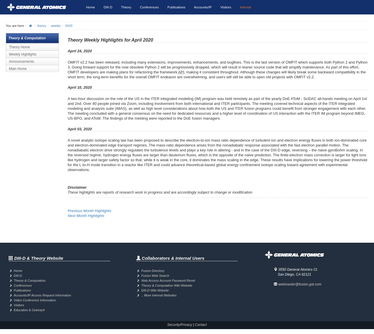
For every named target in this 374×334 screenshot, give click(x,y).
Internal (245, 7)
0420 (68, 25)
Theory (126, 7)
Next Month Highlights (86, 216)
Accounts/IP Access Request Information (42, 295)
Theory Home (19, 47)
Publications (176, 7)
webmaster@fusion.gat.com (299, 284)
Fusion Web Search (155, 275)
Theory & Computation (30, 280)
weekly (56, 25)
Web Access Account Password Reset (168, 280)
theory (41, 25)
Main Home (18, 69)
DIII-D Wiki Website (155, 290)
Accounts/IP (203, 7)
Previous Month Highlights (89, 211)
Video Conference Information (35, 300)
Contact (201, 325)
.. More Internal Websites (158, 295)
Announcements (21, 62)
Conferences (149, 7)
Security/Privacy (179, 325)
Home (90, 7)
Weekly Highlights (22, 54)
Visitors (225, 7)
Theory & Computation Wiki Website (166, 285)
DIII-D (108, 7)
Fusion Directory (152, 270)
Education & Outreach (29, 310)
